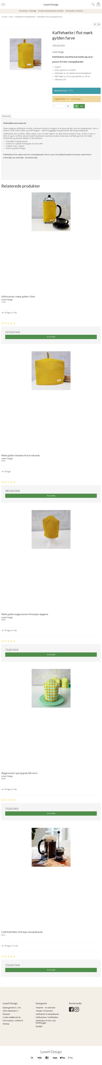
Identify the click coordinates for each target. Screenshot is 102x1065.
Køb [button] (78, 106)
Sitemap (6, 1024)
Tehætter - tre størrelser (45, 1008)
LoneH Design (50, 4)
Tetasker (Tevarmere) (44, 1011)
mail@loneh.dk (14, 1017)
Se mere (39, 1026)
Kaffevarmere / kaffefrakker (47, 1017)
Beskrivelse (6, 116)
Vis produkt (51, 337)
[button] (95, 24)
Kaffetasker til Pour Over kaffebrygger (46, 1022)
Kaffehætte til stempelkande (47, 1014)
